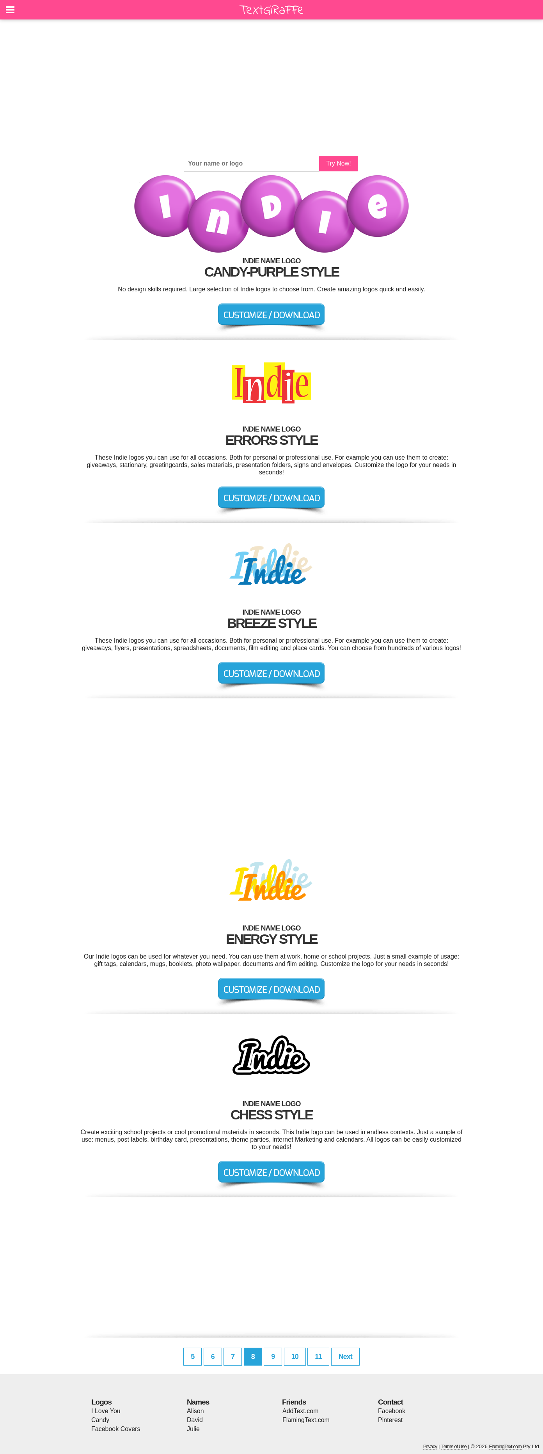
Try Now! (338, 163)
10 (294, 1357)
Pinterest (390, 1420)
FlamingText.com (306, 1420)
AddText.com (300, 1411)
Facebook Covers (115, 1429)
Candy (100, 1420)
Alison (195, 1411)
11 (318, 1357)
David (195, 1420)
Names (198, 1402)
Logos (101, 1402)
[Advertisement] (271, 87)
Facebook (391, 1411)
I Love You (106, 1411)
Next (345, 1357)
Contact (390, 1402)
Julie (193, 1429)
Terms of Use (454, 1446)
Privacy (430, 1446)
